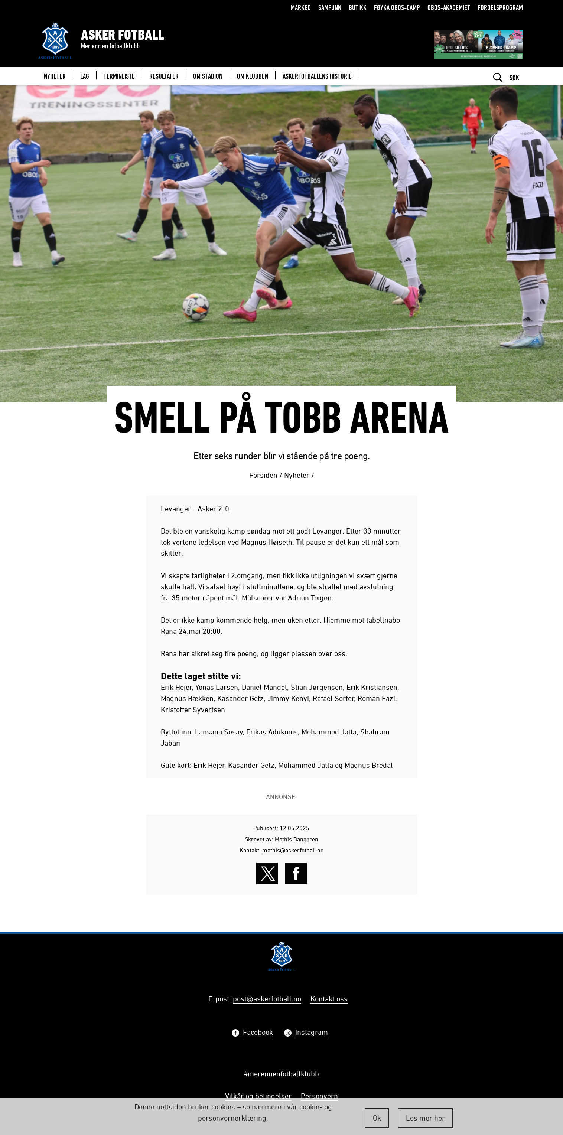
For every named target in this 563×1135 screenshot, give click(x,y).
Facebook (258, 1033)
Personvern (319, 1096)
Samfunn (329, 7)
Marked (301, 7)
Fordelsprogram (500, 7)
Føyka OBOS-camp (397, 7)
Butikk (358, 7)
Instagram (311, 1033)
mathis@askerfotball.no (292, 850)
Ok (377, 1117)
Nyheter (296, 475)
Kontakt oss (329, 998)
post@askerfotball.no (267, 998)
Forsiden (263, 475)
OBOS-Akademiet (448, 7)
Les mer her (425, 1117)
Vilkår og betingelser (258, 1096)
